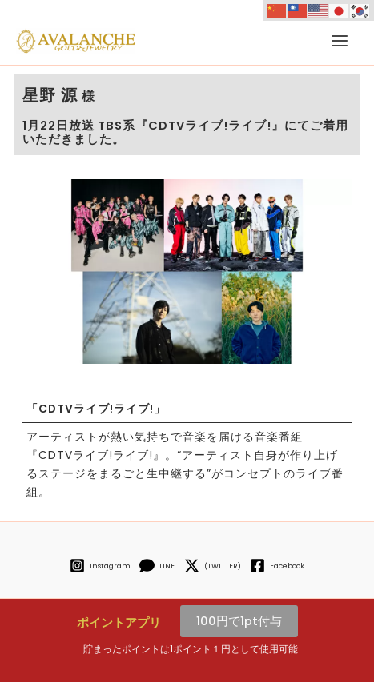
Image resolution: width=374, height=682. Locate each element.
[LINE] (157, 565)
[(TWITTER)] (212, 565)
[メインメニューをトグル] (339, 40)
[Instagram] (99, 565)
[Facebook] (277, 565)
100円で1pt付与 (239, 621)
